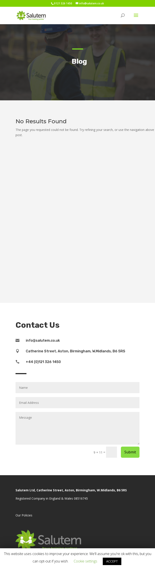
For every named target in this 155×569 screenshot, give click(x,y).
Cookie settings (85, 561)
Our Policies (24, 515)
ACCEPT (112, 561)
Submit (130, 452)
